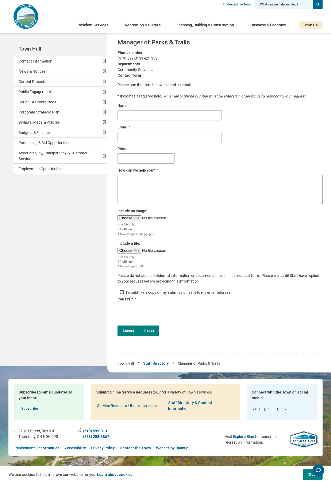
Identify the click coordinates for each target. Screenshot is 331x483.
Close (312, 474)
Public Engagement (35, 91)
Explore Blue (243, 436)
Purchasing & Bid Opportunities (44, 142)
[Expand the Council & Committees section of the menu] (104, 102)
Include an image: (132, 211)
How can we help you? (136, 170)
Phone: (123, 149)
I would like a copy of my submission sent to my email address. (179, 292)
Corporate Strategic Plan (39, 112)
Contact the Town (237, 4)
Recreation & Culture (143, 25)
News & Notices (32, 71)
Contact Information (35, 61)
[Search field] (283, 4)
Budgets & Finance (34, 132)
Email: (122, 127)
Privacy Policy (103, 448)
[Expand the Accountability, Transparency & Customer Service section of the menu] (104, 156)
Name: (123, 105)
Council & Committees (37, 102)
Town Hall (311, 25)
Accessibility (75, 448)
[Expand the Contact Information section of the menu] (104, 61)
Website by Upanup (172, 448)
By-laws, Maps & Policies (39, 122)
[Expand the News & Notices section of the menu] (104, 71)
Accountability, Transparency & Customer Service (53, 156)
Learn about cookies (114, 474)
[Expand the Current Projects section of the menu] (104, 81)
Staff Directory (156, 363)
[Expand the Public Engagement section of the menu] (104, 92)
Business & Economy (268, 25)
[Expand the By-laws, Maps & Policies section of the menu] (104, 122)
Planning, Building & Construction (205, 25)
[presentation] (150, 313)
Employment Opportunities (41, 169)
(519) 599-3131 (96, 431)
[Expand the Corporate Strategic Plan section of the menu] (104, 112)
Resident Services (93, 25)
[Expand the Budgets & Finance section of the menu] (104, 132)
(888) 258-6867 (96, 436)
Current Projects (32, 81)
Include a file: (129, 243)
